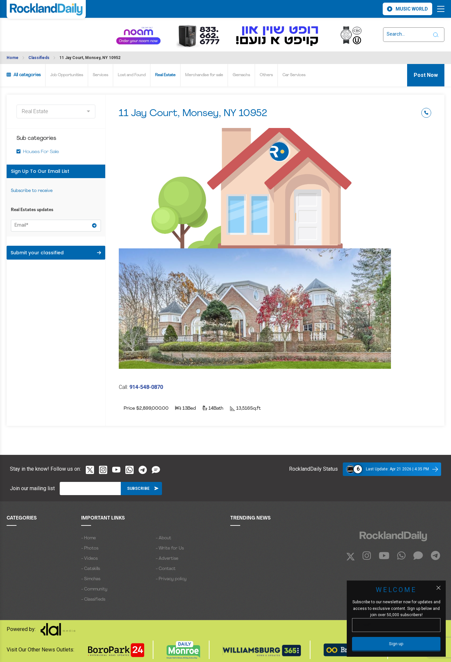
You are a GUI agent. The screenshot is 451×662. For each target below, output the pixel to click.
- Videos (89, 558)
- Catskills (90, 569)
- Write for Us (170, 548)
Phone (426, 113)
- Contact (166, 569)
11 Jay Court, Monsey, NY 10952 (89, 57)
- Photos (89, 548)
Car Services (294, 75)
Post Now (426, 75)
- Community (94, 589)
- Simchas (90, 579)
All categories (24, 75)
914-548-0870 (146, 387)
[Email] (90, 488)
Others (266, 75)
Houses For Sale (41, 152)
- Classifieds (93, 599)
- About (163, 538)
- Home (88, 538)
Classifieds (38, 57)
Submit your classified (56, 252)
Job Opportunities (66, 75)
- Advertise (167, 558)
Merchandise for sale (204, 75)
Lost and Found (131, 75)
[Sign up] (396, 644)
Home (12, 57)
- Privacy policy (171, 579)
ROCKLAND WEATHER (34, 31)
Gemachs (241, 75)
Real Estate (165, 75)
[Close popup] (438, 588)
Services (100, 75)
